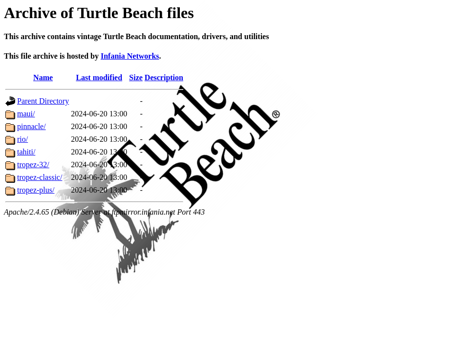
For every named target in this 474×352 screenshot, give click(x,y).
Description (164, 77)
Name (43, 77)
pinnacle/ (31, 126)
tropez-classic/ (39, 177)
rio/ (22, 139)
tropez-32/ (33, 164)
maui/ (26, 114)
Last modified (99, 77)
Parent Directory (43, 101)
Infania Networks (130, 56)
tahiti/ (26, 152)
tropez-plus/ (35, 190)
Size (136, 77)
